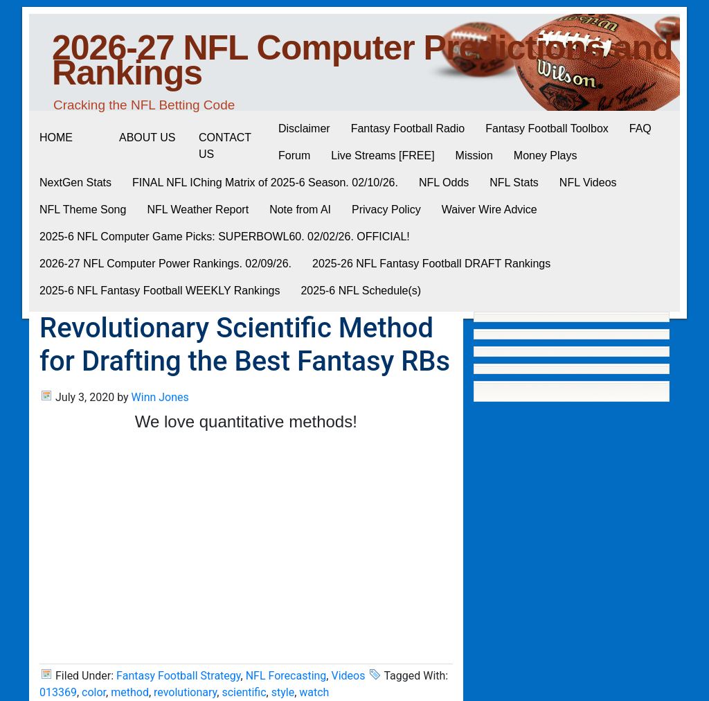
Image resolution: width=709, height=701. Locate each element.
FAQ (640, 128)
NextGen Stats (75, 182)
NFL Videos (588, 182)
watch (314, 692)
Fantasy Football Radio (408, 128)
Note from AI (300, 209)
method (130, 692)
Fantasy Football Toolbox (547, 128)
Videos (348, 675)
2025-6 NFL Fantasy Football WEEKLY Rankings (159, 290)
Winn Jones (160, 397)
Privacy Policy (386, 209)
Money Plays (545, 155)
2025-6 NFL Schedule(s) (360, 290)
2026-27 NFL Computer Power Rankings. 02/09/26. (165, 263)
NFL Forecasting (286, 675)
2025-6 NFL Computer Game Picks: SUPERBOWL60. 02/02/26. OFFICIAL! (224, 236)
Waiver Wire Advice (489, 209)
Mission (474, 155)
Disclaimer (304, 128)
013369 (58, 692)
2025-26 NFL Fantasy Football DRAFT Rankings (431, 263)
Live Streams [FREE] (382, 155)
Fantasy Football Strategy (178, 675)
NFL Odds (444, 182)
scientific (244, 692)
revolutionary (185, 692)
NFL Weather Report (198, 209)
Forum (294, 155)
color (94, 692)
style (282, 692)
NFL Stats (514, 182)
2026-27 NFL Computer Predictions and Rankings (362, 60)
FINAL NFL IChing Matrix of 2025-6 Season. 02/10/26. (265, 182)
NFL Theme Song (82, 209)
